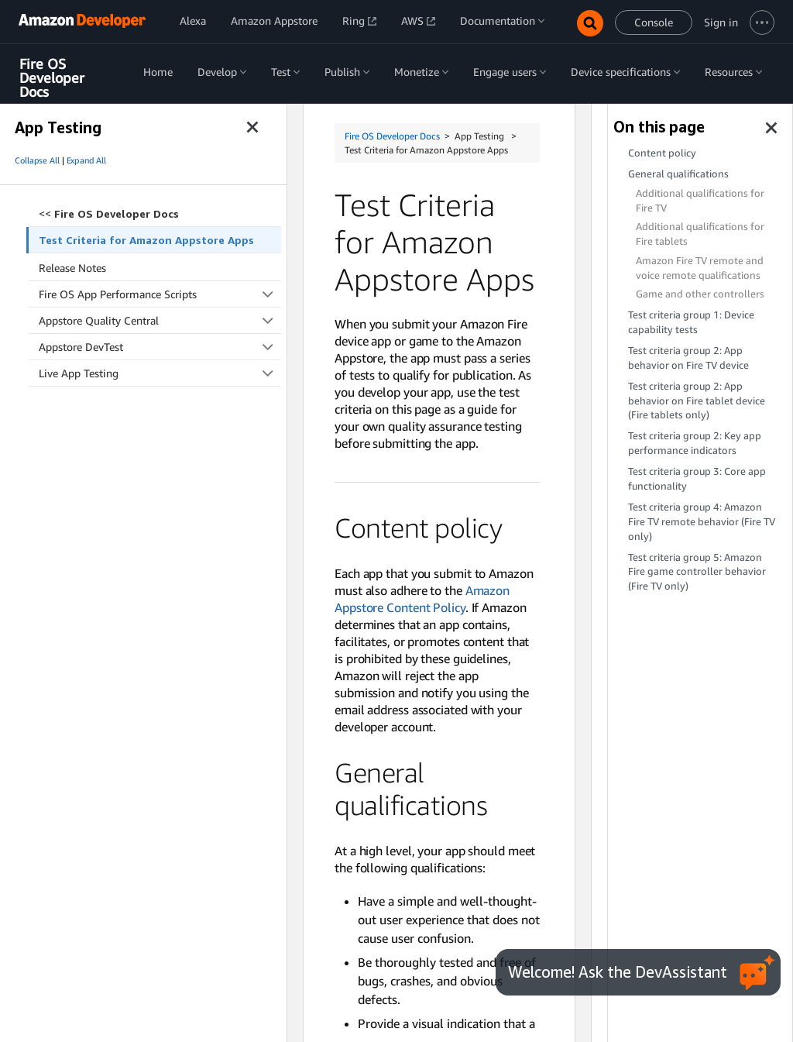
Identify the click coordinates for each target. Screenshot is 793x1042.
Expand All (86, 160)
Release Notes (72, 267)
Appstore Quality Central (160, 320)
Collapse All (37, 160)
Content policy (662, 153)
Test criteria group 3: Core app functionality (697, 479)
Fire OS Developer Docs (51, 78)
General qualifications (678, 174)
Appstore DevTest (160, 346)
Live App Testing (160, 373)
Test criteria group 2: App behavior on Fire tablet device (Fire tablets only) (696, 400)
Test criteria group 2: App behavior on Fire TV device (688, 358)
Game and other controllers (700, 294)
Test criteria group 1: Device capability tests (691, 322)
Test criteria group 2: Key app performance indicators (694, 443)
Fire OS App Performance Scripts (160, 294)
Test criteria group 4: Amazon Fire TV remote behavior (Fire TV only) (701, 521)
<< (109, 213)
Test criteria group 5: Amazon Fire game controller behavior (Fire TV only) (697, 572)
